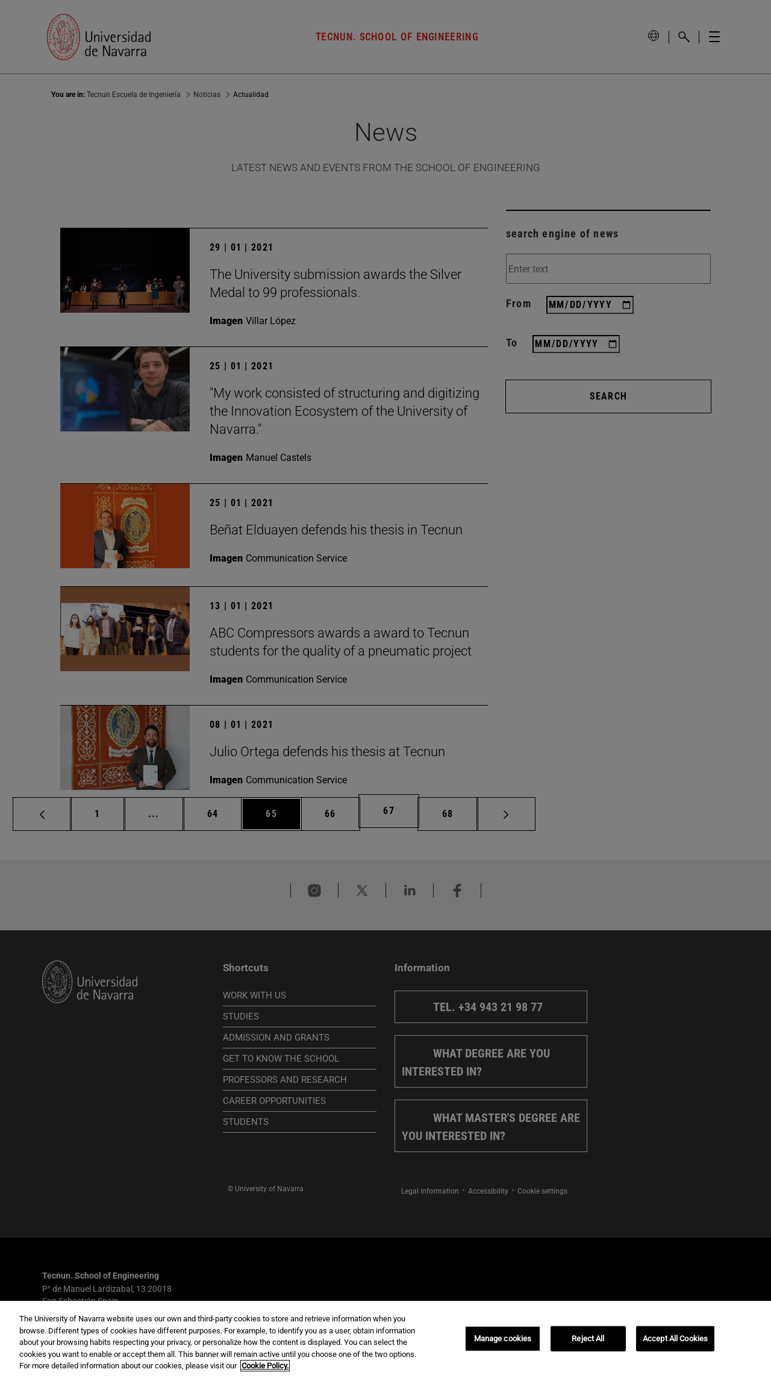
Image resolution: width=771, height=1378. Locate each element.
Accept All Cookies (675, 1338)
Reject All (588, 1338)
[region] (385, 1339)
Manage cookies (503, 1338)
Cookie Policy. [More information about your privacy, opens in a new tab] (265, 1365)
